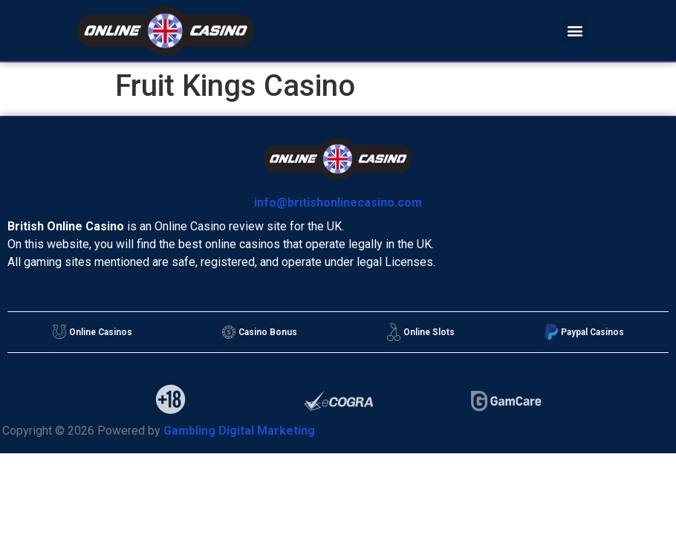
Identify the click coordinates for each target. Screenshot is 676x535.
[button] (575, 31)
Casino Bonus (259, 332)
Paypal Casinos (584, 332)
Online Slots (421, 332)
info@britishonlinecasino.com (338, 202)
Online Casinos (92, 332)
